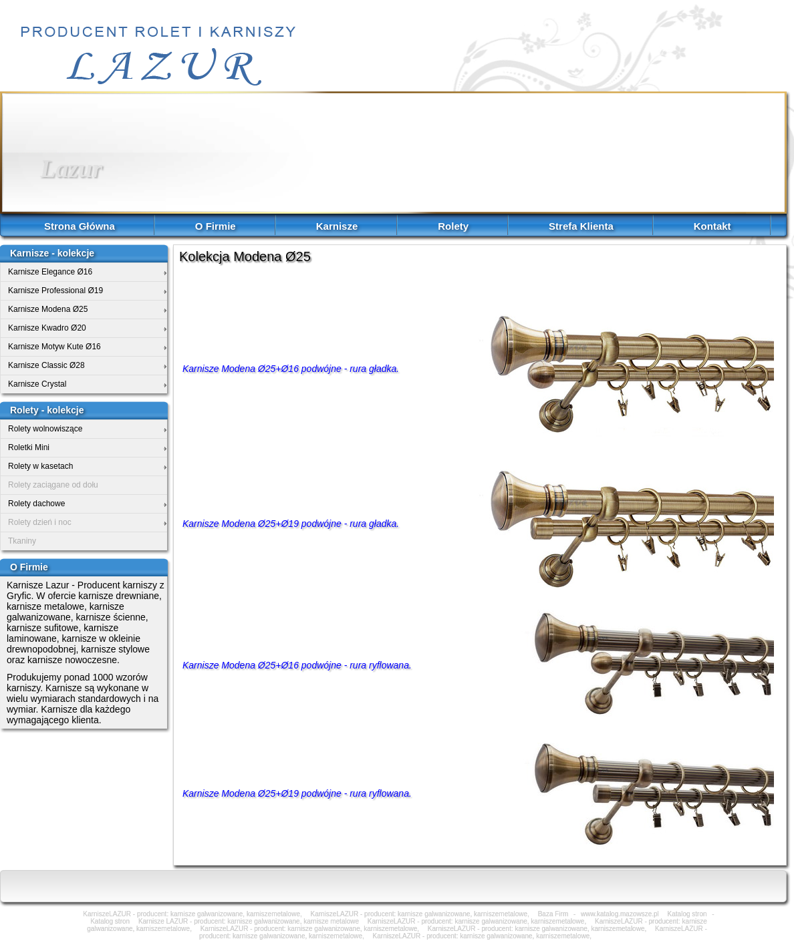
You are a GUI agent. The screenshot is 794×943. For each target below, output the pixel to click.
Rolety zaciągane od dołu (53, 485)
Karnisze (337, 226)
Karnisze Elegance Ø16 (50, 271)
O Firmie (215, 226)
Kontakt (712, 226)
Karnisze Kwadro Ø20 (47, 328)
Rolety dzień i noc (40, 522)
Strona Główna (79, 226)
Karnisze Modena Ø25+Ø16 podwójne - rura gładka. (290, 368)
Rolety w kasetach (40, 466)
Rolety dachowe (36, 503)
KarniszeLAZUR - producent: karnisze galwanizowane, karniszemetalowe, (482, 936)
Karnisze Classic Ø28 (46, 365)
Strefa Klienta (581, 226)
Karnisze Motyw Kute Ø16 (54, 346)
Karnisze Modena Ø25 (48, 309)
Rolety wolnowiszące (45, 428)
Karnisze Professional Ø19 (55, 290)
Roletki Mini (28, 447)
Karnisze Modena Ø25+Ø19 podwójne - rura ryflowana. (297, 793)
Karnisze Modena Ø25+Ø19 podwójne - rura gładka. (290, 523)
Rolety (453, 226)
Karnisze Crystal (37, 384)
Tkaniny (22, 541)
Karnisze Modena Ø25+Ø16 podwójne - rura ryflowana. (297, 665)
